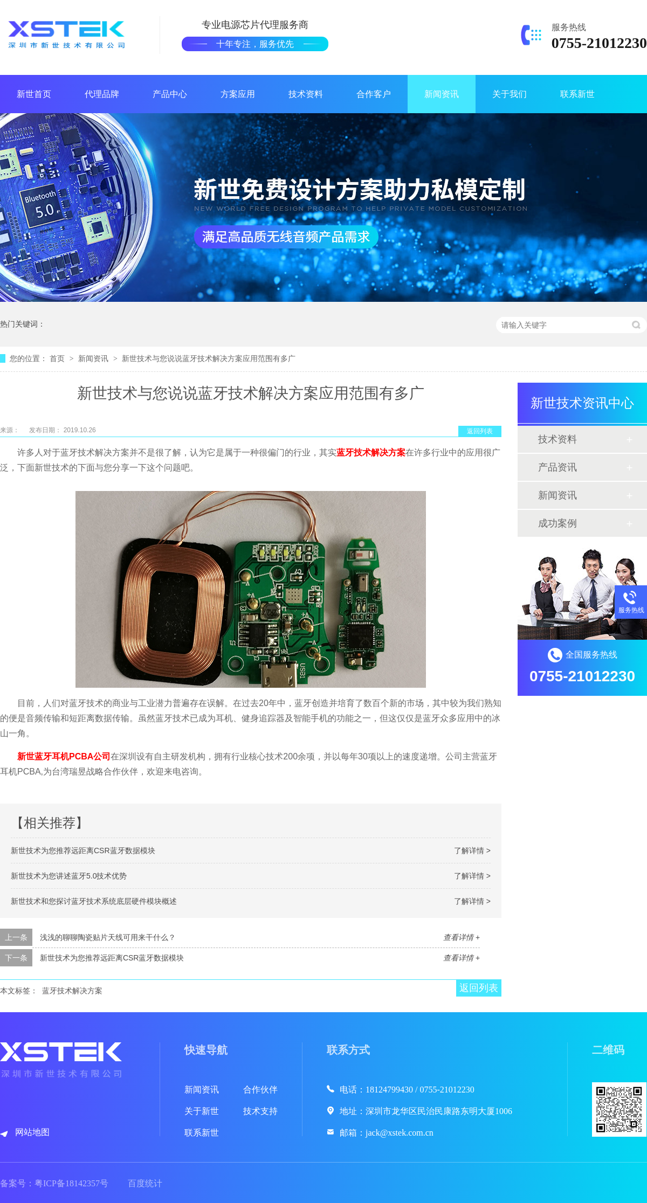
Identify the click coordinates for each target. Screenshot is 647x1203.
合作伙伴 (260, 1089)
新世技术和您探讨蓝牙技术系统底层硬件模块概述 (94, 901)
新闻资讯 (441, 94)
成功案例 (557, 523)
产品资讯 (557, 467)
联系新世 (577, 94)
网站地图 (32, 1132)
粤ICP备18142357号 (71, 1183)
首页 (58, 358)
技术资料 (305, 94)
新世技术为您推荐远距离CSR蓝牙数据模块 (83, 850)
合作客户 (373, 94)
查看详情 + (461, 937)
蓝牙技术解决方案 (370, 452)
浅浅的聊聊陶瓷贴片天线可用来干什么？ (108, 937)
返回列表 (480, 431)
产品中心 (170, 94)
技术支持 (260, 1111)
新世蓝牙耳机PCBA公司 (64, 756)
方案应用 (238, 94)
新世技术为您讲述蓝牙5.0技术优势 (69, 876)
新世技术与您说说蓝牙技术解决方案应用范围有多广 (208, 358)
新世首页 (34, 94)
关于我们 (509, 94)
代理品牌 (102, 94)
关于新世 (201, 1111)
